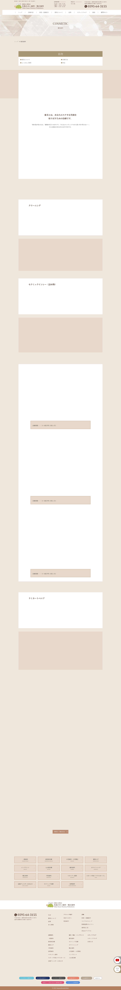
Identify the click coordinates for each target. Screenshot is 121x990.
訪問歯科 (51, 951)
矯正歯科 (71, 948)
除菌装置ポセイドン (88, 924)
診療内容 (32, 12)
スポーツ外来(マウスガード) (56, 958)
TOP (49, 915)
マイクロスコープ (87, 921)
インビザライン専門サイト (27, 978)
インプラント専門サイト (58, 978)
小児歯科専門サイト (73, 978)
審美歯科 (71, 938)
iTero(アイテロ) (86, 931)
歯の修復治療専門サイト (42, 978)
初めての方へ (68, 918)
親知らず (51, 945)
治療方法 (65, 60)
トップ (21, 12)
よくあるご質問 (26, 63)
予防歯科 (51, 948)
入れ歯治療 (72, 958)
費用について (60, 12)
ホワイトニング (73, 945)
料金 (64, 63)
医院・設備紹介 (45, 12)
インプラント (73, 954)
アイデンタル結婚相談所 (72, 982)
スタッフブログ (83, 12)
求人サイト (97, 978)
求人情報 (51, 925)
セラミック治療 (73, 942)
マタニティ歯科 (52, 954)
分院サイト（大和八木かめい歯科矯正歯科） (53, 982)
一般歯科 (51, 938)
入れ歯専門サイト (86, 978)
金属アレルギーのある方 (55, 961)
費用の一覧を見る (59, 832)
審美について (26, 60)
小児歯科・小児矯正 (75, 951)
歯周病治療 (51, 942)
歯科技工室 (85, 928)
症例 (71, 12)
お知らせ (90, 942)
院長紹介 (66, 921)
